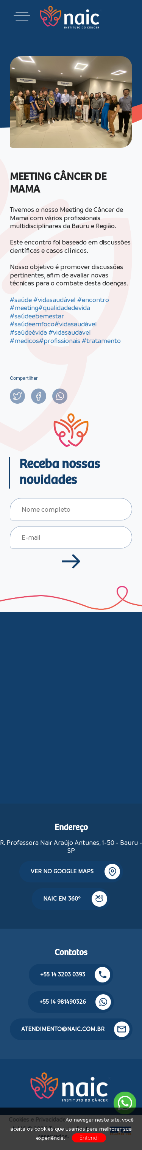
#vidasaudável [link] (54, 300)
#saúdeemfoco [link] (32, 324)
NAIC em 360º (75, 899)
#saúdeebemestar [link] (37, 316)
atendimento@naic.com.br (75, 1029)
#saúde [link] (21, 300)
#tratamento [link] (101, 341)
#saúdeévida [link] (28, 332)
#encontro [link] (93, 300)
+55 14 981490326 (75, 1002)
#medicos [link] (24, 341)
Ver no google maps (75, 871)
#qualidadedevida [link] (64, 308)
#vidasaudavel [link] (69, 332)
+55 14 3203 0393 (75, 974)
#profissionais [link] (59, 341)
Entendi (89, 1137)
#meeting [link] (24, 308)
